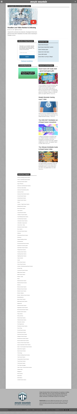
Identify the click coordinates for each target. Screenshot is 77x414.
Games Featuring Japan (43, 52)
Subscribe (29, 412)
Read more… (53, 96)
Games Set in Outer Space (43, 54)
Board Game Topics (43, 44)
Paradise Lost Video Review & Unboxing (19, 29)
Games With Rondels (42, 56)
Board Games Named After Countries (45, 49)
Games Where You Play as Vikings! (45, 59)
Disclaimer (44, 412)
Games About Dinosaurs (43, 47)
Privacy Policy (37, 412)
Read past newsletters (27, 63)
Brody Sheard (19, 32)
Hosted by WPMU (53, 412)
